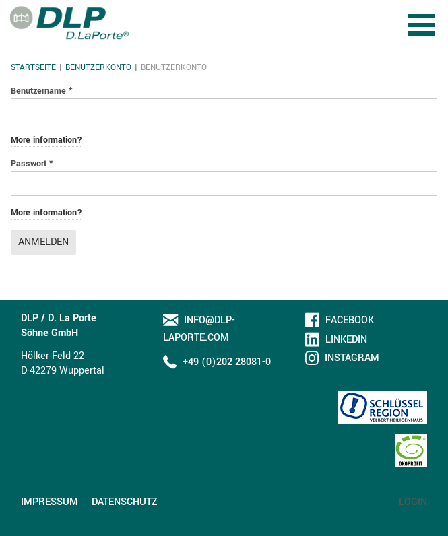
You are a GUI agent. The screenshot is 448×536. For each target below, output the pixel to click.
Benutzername (42, 91)
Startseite (33, 67)
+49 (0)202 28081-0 (227, 362)
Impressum (49, 502)
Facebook (349, 320)
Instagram (352, 358)
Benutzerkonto (98, 67)
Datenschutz (125, 502)
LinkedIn (346, 340)
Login (413, 502)
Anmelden (43, 242)
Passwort (32, 164)
